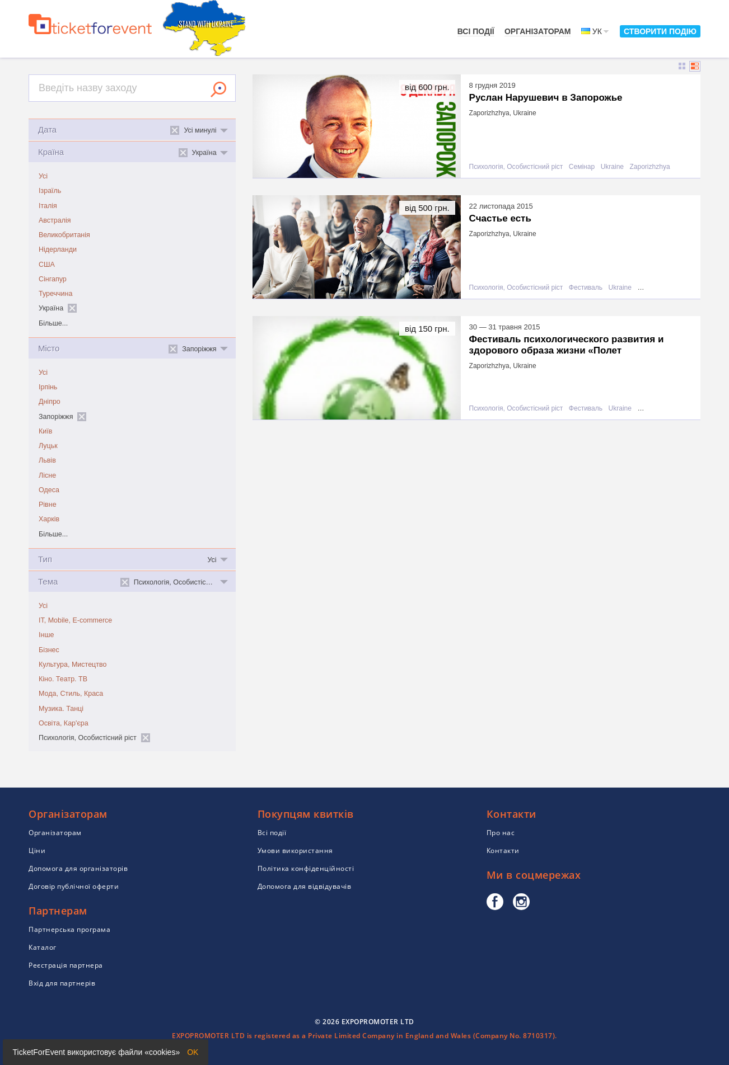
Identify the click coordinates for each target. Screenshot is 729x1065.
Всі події (475, 31)
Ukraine (612, 167)
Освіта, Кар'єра (63, 723)
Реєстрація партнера (66, 965)
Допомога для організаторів (78, 868)
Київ (45, 431)
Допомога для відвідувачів (305, 886)
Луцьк (48, 446)
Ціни (37, 850)
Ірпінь (48, 387)
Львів (47, 460)
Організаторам (537, 31)
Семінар (582, 167)
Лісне (47, 475)
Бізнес (49, 650)
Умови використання (295, 850)
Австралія (55, 220)
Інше (46, 635)
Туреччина (55, 294)
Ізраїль (50, 191)
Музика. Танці (61, 709)
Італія (48, 206)
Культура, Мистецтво (72, 664)
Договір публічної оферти (74, 886)
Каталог (43, 947)
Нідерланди (58, 249)
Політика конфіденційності (306, 868)
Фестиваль (585, 287)
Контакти (503, 850)
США (47, 264)
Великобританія (64, 235)
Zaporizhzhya (650, 167)
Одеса (49, 490)
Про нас (501, 832)
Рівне (48, 504)
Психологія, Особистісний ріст (516, 167)
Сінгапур (53, 279)
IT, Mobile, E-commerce (75, 620)
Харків (49, 519)
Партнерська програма (69, 929)
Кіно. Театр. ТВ (63, 679)
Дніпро (49, 402)
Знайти (218, 89)
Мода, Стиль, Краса (71, 694)
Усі (43, 176)
